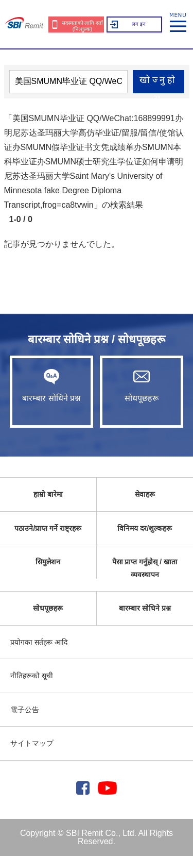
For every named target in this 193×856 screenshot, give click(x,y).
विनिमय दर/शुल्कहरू (144, 528)
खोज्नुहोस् (158, 84)
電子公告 (24, 710)
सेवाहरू (145, 494)
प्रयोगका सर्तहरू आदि (38, 642)
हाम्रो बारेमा (48, 494)
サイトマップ (32, 743)
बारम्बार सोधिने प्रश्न (51, 385)
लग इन (139, 24)
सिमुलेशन (48, 562)
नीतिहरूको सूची (31, 676)
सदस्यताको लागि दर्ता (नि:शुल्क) (82, 26)
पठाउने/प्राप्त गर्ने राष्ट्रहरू (47, 528)
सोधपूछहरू (141, 385)
